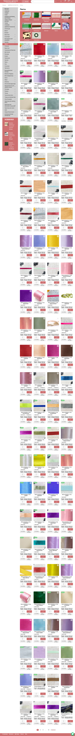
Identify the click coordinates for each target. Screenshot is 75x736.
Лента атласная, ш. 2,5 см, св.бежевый (67, 605)
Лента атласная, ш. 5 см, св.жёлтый (26, 468)
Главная (4, 5)
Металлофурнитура (9, 75)
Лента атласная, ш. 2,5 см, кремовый (26, 714)
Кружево (6, 42)
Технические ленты (9, 95)
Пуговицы (7, 89)
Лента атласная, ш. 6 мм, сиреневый (39, 84)
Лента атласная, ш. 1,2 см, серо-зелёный (26, 166)
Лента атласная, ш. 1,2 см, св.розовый (53, 276)
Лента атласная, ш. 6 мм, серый (26, 56)
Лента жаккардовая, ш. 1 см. (66, 713)
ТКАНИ (6, 23)
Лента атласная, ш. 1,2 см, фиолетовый (26, 303)
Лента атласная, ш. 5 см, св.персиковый (53, 413)
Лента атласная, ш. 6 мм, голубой (53, 56)
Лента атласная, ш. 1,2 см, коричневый (67, 358)
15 (48, 729)
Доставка (17, 734)
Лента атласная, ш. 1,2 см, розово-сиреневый (26, 248)
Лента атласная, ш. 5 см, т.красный (53, 440)
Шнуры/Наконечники (9, 112)
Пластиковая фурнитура (10, 83)
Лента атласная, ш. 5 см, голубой (26, 495)
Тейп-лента (7, 68)
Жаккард (7, 54)
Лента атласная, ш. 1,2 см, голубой (53, 194)
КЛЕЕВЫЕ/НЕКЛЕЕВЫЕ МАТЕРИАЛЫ (10, 17)
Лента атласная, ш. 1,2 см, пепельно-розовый (67, 276)
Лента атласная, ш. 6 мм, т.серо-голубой (53, 111)
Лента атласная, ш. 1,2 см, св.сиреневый (39, 248)
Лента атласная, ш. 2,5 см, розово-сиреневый (67, 577)
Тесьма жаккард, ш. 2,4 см (39, 686)
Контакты (11, 734)
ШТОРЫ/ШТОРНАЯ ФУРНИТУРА (9, 115)
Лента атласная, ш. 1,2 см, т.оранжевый (39, 166)
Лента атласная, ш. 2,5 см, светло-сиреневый (67, 632)
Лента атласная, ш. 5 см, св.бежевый (26, 550)
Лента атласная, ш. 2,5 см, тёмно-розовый (26, 632)
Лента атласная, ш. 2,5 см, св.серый (26, 660)
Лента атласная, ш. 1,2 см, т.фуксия (26, 276)
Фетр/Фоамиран (8, 99)
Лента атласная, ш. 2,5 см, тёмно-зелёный (39, 605)
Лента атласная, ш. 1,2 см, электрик (39, 413)
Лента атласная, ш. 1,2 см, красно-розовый (53, 303)
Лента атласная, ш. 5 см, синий (67, 385)
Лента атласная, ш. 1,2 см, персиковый (39, 194)
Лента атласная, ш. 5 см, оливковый (39, 440)
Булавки (6, 32)
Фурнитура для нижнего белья (10, 102)
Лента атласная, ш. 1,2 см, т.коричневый (67, 139)
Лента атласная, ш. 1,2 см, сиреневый (67, 248)
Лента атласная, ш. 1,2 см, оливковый (26, 139)
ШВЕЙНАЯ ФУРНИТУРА (13, 5)
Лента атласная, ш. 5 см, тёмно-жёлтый (26, 577)
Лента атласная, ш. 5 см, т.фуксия (39, 523)
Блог (26, 734)
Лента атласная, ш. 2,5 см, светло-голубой (39, 632)
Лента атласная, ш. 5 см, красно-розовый (39, 577)
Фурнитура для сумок (9, 108)
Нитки (6, 77)
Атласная (7, 46)
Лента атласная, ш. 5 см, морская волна (39, 550)
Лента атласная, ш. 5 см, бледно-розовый (67, 440)
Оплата (22, 734)
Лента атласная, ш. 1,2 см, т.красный (67, 194)
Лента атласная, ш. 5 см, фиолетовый (53, 523)
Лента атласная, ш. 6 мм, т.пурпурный (39, 111)
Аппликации (7, 28)
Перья (6, 79)
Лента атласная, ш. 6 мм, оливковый (53, 84)
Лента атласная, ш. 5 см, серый (67, 413)
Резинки (6, 91)
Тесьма (6, 93)
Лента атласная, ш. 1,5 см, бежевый (67, 111)
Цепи (6, 110)
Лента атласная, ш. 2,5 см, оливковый (67, 660)
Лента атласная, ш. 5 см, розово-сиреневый (53, 550)
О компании (5, 734)
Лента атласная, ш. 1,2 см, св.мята (39, 276)
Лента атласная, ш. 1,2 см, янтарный (53, 248)
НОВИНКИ (7, 11)
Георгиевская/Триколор (10, 50)
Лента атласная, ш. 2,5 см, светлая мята (53, 660)
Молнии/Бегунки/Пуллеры (8, 71)
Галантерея (7, 36)
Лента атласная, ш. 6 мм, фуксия (67, 56)
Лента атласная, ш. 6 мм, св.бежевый (26, 111)
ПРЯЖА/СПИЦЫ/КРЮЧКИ (8, 20)
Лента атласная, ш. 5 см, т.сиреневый (53, 495)
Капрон (6, 56)
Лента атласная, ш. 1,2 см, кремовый (53, 166)
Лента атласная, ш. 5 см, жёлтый (39, 468)
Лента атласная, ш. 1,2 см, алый (26, 194)
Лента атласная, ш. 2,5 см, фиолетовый (53, 714)
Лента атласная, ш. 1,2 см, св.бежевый (53, 139)
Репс (6, 64)
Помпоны (7, 81)
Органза (6, 60)
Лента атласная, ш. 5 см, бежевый (53, 385)
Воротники (7, 34)
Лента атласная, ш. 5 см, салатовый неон (26, 413)
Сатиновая (7, 66)
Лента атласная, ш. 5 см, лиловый (26, 440)
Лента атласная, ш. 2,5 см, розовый (26, 605)
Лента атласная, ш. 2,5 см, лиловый (39, 714)
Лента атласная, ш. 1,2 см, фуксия (67, 331)
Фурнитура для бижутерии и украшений (10, 105)
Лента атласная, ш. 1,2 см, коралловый (53, 221)
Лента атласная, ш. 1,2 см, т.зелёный (67, 166)
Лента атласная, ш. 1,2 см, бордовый (26, 221)
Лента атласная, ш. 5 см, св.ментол (53, 468)
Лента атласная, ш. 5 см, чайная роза (67, 468)
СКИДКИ (6, 13)
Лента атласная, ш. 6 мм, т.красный (39, 56)
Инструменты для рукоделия (9, 39)
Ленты (6, 44)
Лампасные (7, 58)
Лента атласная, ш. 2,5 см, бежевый (53, 605)
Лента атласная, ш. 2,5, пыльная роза (66, 687)
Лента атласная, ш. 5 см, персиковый (26, 523)
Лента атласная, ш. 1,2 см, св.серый (39, 221)
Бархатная (7, 48)
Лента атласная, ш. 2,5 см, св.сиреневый (39, 660)
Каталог (25, 1)
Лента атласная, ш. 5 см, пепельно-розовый (67, 523)
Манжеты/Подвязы (9, 73)
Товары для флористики (10, 97)
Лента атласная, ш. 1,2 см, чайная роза (26, 331)
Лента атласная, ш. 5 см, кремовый (39, 385)
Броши (6, 30)
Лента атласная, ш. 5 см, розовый (26, 385)
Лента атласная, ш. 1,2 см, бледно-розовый (39, 139)
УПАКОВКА (7, 25)
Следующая (53, 729)
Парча (6, 62)
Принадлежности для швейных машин (9, 86)
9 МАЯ (6, 14)
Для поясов (7, 52)
